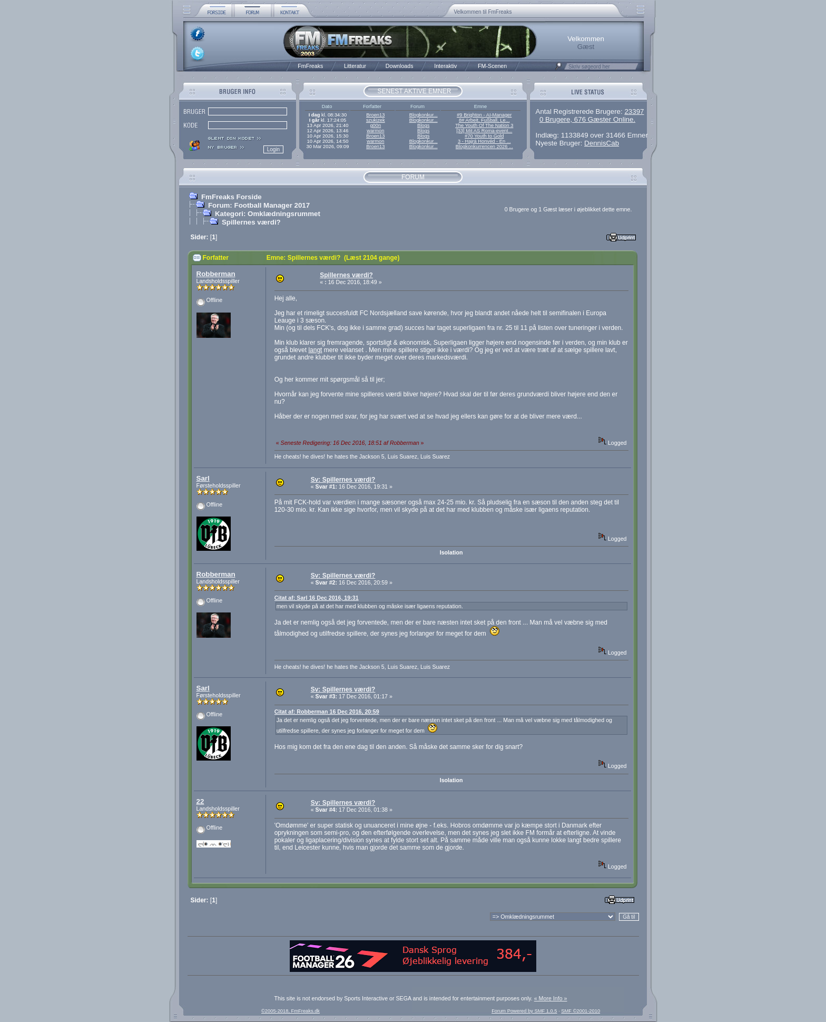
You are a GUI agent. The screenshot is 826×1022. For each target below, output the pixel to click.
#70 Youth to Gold (484, 136)
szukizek (375, 120)
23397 (634, 111)
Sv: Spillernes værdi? (343, 479)
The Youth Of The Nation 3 (484, 125)
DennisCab (601, 143)
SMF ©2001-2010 (580, 1011)
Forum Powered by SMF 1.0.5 (524, 1011)
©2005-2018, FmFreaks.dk (290, 1011)
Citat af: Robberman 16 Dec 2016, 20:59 (326, 711)
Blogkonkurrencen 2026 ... (484, 146)
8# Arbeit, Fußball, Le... (484, 120)
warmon (375, 130)
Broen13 (375, 115)
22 (200, 801)
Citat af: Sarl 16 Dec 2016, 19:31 (316, 598)
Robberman (215, 274)
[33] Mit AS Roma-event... (484, 130)
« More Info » (550, 998)
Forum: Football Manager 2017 (259, 205)
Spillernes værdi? (251, 222)
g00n (375, 125)
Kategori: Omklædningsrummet (267, 214)
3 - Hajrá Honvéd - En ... (484, 141)
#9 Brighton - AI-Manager (484, 115)
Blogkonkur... (423, 115)
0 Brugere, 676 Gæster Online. (587, 119)
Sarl (203, 478)
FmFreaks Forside (231, 197)
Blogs (423, 125)
